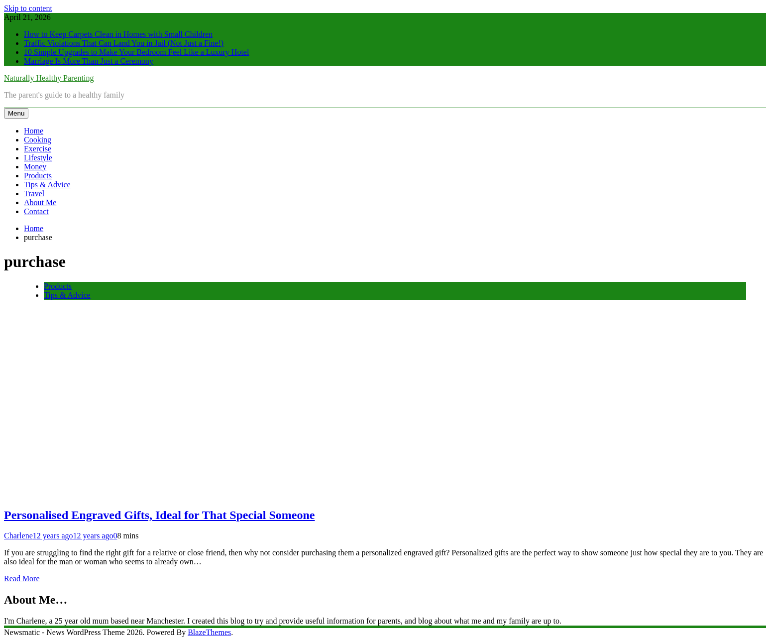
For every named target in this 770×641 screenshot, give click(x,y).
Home (33, 131)
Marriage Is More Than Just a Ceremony (88, 61)
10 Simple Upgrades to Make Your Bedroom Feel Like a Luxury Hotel (136, 52)
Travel (34, 193)
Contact (36, 211)
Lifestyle (38, 157)
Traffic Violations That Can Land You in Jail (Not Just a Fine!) (123, 43)
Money (35, 166)
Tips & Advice (47, 184)
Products (38, 175)
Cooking (37, 139)
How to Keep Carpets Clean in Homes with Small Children (118, 34)
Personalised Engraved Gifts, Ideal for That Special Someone (159, 515)
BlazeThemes (209, 632)
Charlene (18, 535)
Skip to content (28, 8)
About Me (40, 202)
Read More (22, 578)
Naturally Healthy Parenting (49, 78)
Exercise (37, 148)
